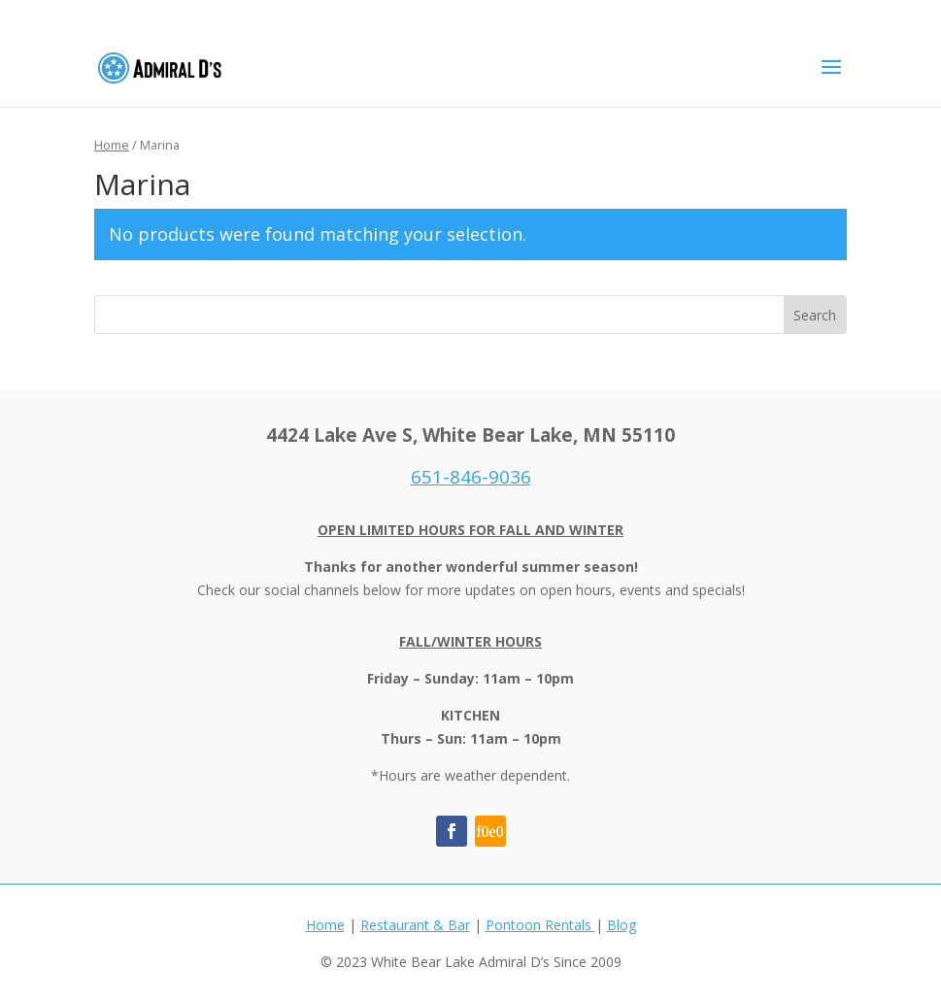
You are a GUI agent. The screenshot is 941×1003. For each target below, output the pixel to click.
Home (111, 144)
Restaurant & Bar (415, 925)
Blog (621, 925)
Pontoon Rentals (540, 925)
